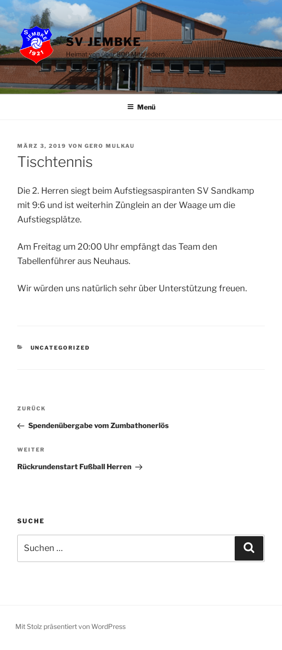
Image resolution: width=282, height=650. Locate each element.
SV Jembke (103, 42)
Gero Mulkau (110, 146)
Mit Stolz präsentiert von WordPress (70, 626)
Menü (141, 107)
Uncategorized (60, 347)
